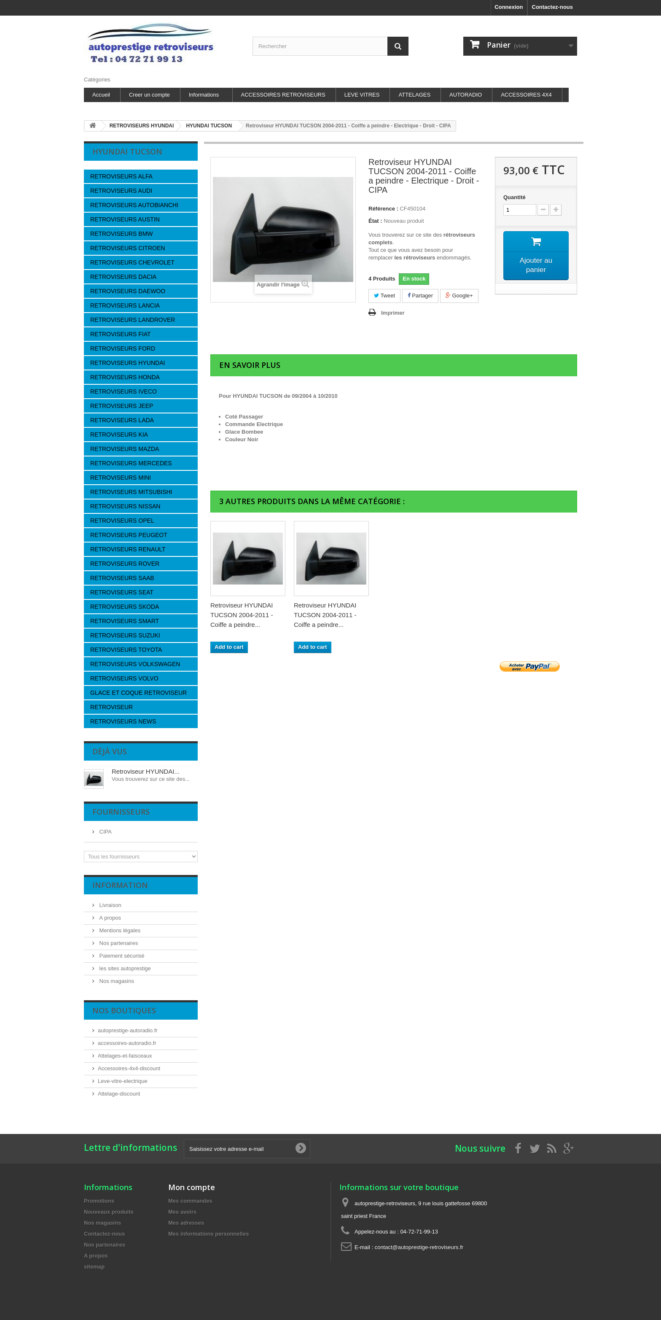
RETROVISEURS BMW (121, 233)
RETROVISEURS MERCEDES (131, 463)
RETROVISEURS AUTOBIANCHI (134, 205)
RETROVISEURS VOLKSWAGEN (135, 664)
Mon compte (191, 1187)
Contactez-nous (552, 7)
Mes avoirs (182, 1212)
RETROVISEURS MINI (120, 477)
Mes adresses (186, 1223)
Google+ (459, 295)
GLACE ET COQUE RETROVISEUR (138, 692)
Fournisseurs (121, 812)
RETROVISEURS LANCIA (125, 305)
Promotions (99, 1201)
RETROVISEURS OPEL (122, 520)
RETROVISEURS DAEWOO (127, 291)
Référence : (383, 208)
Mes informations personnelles (208, 1234)
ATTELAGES (414, 95)
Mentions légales (119, 930)
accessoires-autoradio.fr (127, 1043)
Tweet (384, 295)
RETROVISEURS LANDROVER (132, 319)
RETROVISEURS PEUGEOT (128, 535)
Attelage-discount (119, 1094)
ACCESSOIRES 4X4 (526, 95)
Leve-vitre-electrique (123, 1081)
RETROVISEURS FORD (122, 348)
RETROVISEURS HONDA (125, 377)
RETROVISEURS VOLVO (124, 678)
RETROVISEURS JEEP (121, 405)
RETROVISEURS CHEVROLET (132, 262)
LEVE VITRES (362, 95)
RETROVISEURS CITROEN (127, 248)
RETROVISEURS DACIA (123, 276)
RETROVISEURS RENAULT (128, 549)
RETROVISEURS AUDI (121, 190)
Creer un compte (149, 95)
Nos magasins (116, 981)
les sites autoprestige (124, 968)
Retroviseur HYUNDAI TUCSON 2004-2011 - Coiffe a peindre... (241, 615)
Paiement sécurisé (121, 956)
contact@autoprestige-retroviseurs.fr (419, 1247)
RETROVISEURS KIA (119, 434)
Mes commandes (190, 1201)
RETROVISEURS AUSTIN (125, 219)
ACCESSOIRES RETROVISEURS (283, 95)
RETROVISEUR (111, 707)
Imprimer (393, 313)
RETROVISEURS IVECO (123, 391)
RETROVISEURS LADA (122, 420)
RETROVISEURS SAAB (122, 578)
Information (120, 885)
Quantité (514, 197)
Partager (420, 295)
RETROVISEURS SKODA (124, 606)
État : (375, 221)
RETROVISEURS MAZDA (124, 448)
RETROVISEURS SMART (124, 621)
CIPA (105, 832)
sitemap (94, 1266)
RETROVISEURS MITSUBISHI (131, 492)
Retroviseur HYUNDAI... (146, 771)
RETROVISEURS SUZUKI (125, 635)
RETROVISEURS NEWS (123, 721)
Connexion (508, 7)
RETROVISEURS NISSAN (125, 506)
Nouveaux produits (109, 1212)
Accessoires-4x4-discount (129, 1068)
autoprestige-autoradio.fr (128, 1030)
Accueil (101, 95)
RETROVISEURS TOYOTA (126, 649)
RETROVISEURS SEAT (121, 592)
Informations (204, 95)
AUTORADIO (465, 95)
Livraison (109, 905)
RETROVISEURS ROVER (124, 563)
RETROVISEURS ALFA (121, 176)
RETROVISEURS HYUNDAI (127, 362)
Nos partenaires (118, 943)
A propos (109, 918)
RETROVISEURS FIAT (120, 334)
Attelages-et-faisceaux (125, 1056)
